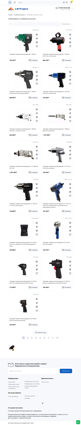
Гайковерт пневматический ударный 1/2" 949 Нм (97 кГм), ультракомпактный (23, 319)
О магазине (11, 382)
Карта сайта (45, 382)
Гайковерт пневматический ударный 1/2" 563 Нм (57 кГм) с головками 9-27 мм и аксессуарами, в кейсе (23, 244)
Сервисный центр (13, 384)
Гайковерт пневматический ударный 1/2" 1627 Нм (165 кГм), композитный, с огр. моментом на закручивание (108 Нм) (57, 205)
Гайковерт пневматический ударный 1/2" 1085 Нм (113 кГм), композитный (23, 204)
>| (57, 338)
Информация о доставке (32, 384)
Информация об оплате (32, 381)
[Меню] (15, 2)
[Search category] (63, 2)
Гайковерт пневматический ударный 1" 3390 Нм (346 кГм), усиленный (56, 130)
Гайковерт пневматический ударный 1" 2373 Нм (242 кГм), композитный (56, 92)
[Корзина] (71, 2)
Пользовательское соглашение (13, 387)
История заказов (30, 396)
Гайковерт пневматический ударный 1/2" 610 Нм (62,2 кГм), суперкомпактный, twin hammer (23, 282)
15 (11, 24)
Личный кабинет (13, 396)
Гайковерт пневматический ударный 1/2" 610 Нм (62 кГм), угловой (56, 243)
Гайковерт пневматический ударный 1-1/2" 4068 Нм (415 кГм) (23, 167)
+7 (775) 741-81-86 (62, 8)
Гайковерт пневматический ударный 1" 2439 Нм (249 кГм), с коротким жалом (22, 130)
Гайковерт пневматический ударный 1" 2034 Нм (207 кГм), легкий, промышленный (22, 92)
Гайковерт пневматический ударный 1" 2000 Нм (22, 54)
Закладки (27, 398)
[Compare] (36, 42)
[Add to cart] (33, 60)
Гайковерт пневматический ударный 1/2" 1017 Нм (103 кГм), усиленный (57, 167)
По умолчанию (66, 24)
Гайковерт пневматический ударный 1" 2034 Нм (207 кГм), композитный (56, 55)
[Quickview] (36, 34)
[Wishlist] (36, 46)
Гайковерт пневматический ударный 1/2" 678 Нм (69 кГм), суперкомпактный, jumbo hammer (56, 282)
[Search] (66, 2)
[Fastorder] (36, 38)
